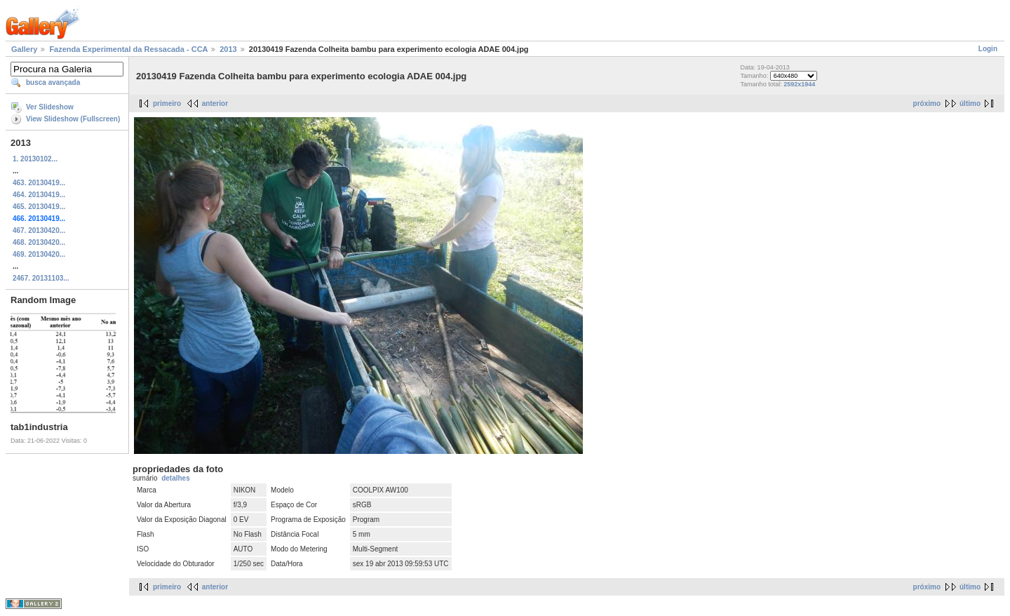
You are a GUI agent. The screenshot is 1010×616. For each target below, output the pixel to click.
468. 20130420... (39, 242)
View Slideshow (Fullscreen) (73, 119)
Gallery (24, 49)
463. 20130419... (39, 183)
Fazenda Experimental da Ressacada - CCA (128, 49)
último (970, 103)
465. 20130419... (39, 206)
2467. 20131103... (41, 278)
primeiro (167, 103)
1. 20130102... (35, 159)
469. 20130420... (39, 254)
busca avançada (53, 82)
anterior (215, 103)
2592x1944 (799, 84)
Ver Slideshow (50, 107)
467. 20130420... (39, 230)
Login (987, 49)
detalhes (175, 478)
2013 (228, 49)
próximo (927, 103)
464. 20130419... (39, 195)
